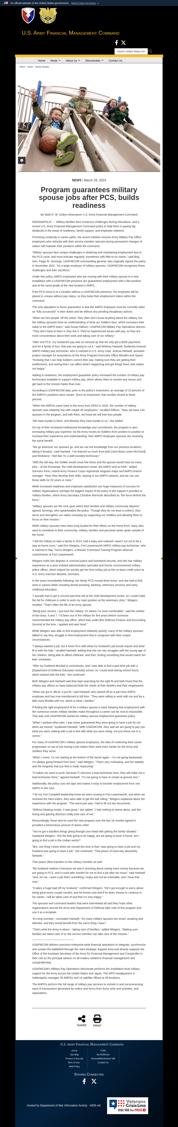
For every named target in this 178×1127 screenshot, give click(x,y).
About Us (73, 60)
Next (153, 124)
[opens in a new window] (94, 1082)
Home (41, 60)
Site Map (74, 1054)
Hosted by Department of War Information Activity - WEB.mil (63, 1105)
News (56, 60)
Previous (25, 124)
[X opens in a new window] (123, 42)
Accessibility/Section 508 (103, 1058)
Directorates (94, 60)
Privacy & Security (74, 1058)
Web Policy (74, 1066)
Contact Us (115, 60)
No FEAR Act (103, 1054)
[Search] (131, 51)
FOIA (103, 1050)
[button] (85, 3)
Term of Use (73, 1062)
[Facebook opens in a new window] (116, 42)
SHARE (81, 1021)
